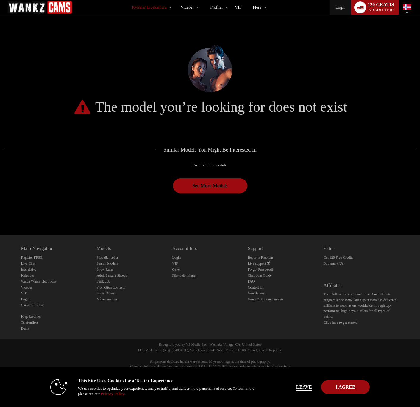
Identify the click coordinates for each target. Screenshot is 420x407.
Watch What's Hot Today (39, 281)
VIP (238, 7)
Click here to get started (340, 322)
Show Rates (105, 269)
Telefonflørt (29, 322)
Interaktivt (28, 269)
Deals (25, 328)
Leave (293, 386)
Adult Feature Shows (112, 275)
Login (340, 7)
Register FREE (32, 257)
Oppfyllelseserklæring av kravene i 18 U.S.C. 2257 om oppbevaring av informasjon (210, 366)
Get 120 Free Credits (338, 257)
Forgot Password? (260, 269)
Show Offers (106, 293)
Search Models (107, 263)
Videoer (187, 7)
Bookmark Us (333, 263)
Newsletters (256, 293)
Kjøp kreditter (31, 316)
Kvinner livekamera (149, 7)
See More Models (210, 185)
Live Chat (28, 263)
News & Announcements (265, 299)
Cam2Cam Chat (32, 305)
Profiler (216, 7)
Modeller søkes (108, 257)
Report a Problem (260, 257)
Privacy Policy (101, 394)
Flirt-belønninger (184, 275)
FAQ (251, 281)
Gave (175, 269)
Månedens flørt (107, 299)
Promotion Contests (111, 287)
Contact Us (256, 287)
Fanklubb (103, 281)
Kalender (27, 275)
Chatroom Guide (259, 275)
